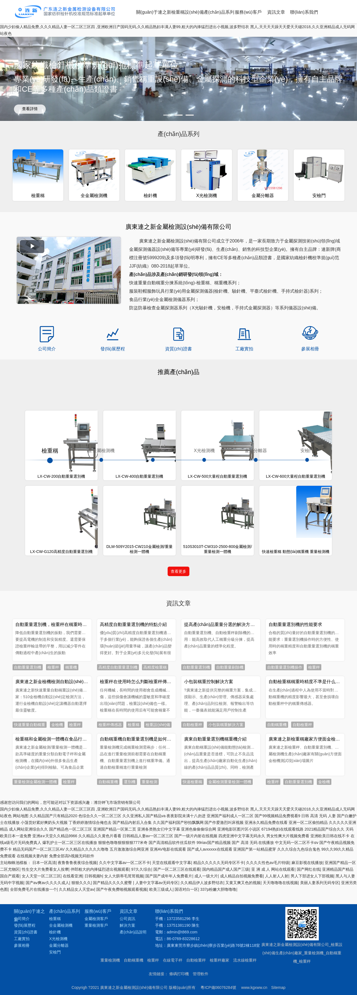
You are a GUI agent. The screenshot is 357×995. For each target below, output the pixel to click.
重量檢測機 (110, 861)
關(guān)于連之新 (153, 12)
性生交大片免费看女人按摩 (45, 971)
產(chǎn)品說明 (133, 833)
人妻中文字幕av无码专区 (156, 985)
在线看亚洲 (72, 978)
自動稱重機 (133, 861)
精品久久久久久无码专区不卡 (218, 965)
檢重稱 (50, 451)
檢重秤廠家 (219, 861)
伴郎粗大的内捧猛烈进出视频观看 (100, 971)
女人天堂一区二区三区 (41, 978)
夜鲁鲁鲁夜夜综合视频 (77, 965)
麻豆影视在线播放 (307, 965)
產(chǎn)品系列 (219, 12)
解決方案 (127, 826)
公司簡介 (22, 819)
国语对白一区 (186, 991)
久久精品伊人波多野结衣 (201, 985)
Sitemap (278, 888)
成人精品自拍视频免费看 (241, 978)
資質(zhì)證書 (25, 833)
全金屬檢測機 (101, 451)
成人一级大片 (206, 978)
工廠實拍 (22, 839)
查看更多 (178, 571)
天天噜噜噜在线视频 (280, 985)
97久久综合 (141, 971)
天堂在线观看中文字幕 (171, 965)
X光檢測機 (204, 451)
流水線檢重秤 (245, 861)
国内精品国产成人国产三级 (225, 971)
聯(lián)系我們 (304, 12)
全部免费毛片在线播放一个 (33, 991)
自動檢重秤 (196, 861)
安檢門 (307, 451)
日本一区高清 (44, 965)
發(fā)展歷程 (24, 826)
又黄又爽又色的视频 (242, 985)
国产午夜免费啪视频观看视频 (121, 991)
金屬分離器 (256, 451)
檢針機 (153, 451)
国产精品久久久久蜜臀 (113, 985)
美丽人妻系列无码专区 (319, 985)
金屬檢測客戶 (96, 819)
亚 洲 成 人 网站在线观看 (273, 971)
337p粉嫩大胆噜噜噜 (218, 991)
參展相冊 (22, 846)
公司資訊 (127, 819)
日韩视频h (93, 978)
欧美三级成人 (161, 991)
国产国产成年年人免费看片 (168, 978)
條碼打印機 (179, 874)
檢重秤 (153, 861)
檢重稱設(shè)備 (187, 12)
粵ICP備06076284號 (218, 888)
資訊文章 (276, 12)
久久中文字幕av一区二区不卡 (124, 965)
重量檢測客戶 (96, 826)
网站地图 (20, 918)
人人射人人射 (276, 978)
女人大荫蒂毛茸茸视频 (123, 978)
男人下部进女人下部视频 (312, 978)
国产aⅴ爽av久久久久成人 (47, 985)
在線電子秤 (172, 861)
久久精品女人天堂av (76, 991)
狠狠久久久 (81, 985)
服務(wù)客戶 (248, 12)
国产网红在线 (308, 971)
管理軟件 (200, 874)
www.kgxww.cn (254, 888)
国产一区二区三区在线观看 (176, 971)
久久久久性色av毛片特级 (267, 965)
